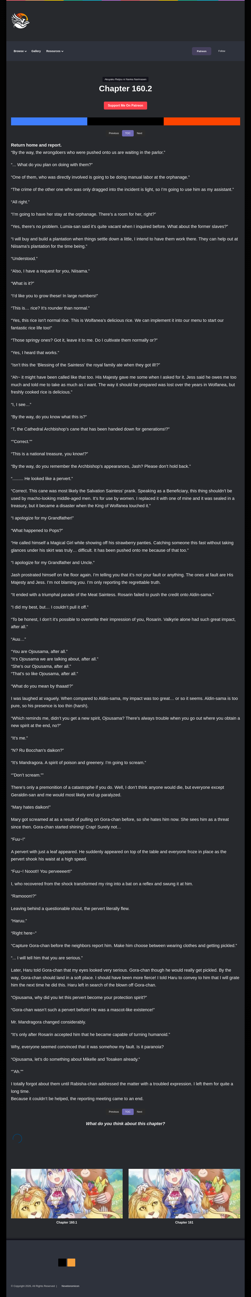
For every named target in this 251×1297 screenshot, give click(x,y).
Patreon (201, 51)
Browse (19, 51)
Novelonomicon (70, 1285)
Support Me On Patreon (125, 105)
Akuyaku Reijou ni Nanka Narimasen (126, 79)
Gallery (36, 51)
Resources (53, 51)
